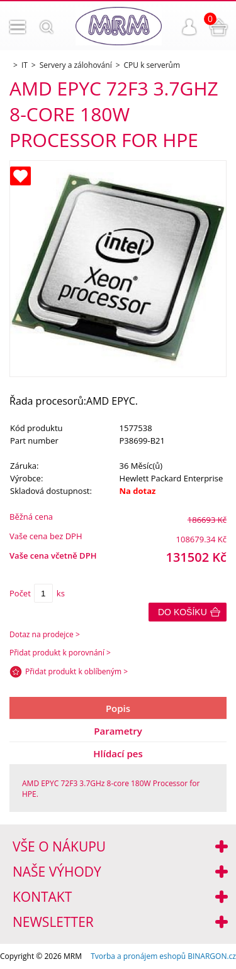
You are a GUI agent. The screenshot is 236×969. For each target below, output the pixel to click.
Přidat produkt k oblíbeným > (76, 671)
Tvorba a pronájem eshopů (138, 956)
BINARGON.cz (212, 956)
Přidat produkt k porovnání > (60, 652)
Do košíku (182, 612)
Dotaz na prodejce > (44, 634)
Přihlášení (189, 27)
